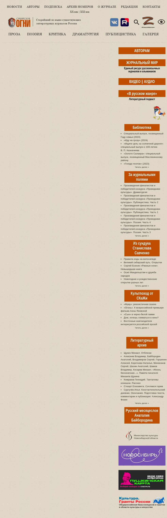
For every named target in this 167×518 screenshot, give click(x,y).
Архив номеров (80, 6)
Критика (57, 34)
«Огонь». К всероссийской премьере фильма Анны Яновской (142, 309)
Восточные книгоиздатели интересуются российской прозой (139, 323)
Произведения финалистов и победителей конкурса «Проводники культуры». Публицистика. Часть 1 (140, 209)
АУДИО (149, 81)
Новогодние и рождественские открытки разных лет (139, 281)
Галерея (151, 34)
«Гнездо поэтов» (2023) (136, 163)
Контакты (151, 6)
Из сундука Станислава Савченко (142, 248)
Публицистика (121, 34)
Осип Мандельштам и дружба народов (138, 274)
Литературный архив (141, 342)
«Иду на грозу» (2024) (136, 140)
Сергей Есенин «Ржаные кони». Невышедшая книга (139, 267)
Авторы (33, 6)
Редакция (129, 6)
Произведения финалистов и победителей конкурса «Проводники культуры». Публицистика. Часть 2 (140, 199)
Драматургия (85, 34)
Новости (14, 6)
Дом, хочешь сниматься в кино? (141, 317)
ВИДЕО (135, 81)
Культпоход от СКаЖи (142, 295)
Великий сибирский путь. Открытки (143, 262)
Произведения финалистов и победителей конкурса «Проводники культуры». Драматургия (140, 188)
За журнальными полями (142, 177)
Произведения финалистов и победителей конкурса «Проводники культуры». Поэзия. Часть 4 (140, 219)
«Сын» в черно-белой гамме (139, 314)
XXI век (84, 11)
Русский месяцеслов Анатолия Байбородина (142, 415)
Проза (14, 34)
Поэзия (34, 34)
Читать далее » (142, 167)
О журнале (107, 6)
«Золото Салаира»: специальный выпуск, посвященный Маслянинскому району (142, 157)
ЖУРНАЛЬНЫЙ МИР (142, 62)
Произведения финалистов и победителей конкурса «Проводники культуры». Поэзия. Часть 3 (140, 229)
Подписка (53, 6)
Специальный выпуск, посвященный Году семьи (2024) (142, 135)
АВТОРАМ (142, 50)
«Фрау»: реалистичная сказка (140, 304)
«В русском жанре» (142, 93)
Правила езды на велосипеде (140, 259)
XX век (74, 11)
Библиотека (142, 127)
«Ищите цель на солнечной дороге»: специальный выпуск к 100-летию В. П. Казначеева (142, 147)
